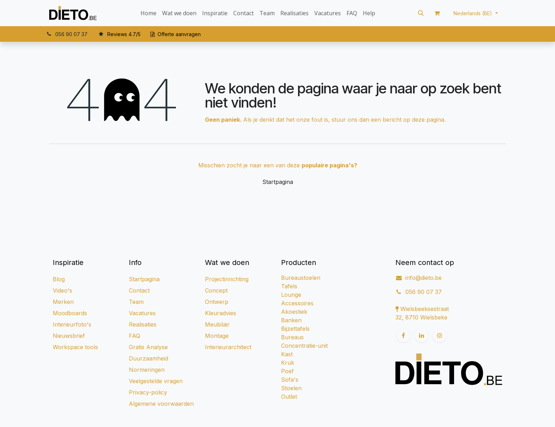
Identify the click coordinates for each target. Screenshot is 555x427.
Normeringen (147, 369)
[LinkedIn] (421, 335)
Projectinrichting (226, 279)
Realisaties (142, 324)
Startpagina (277, 181)
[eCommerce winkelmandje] (437, 13)
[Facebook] (403, 335)
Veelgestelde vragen (156, 381)
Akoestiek (294, 311)
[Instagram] (440, 335)
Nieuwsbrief (69, 335)
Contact (139, 290)
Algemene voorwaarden (161, 403)
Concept (216, 290)
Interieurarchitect (228, 347)
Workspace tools (75, 347)
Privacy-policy (148, 392)
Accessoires (297, 303)
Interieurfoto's (72, 324)
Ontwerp (216, 301)
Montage (217, 335)
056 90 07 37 (423, 291)
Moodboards (70, 313)
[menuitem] (148, 13)
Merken (63, 301)
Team (136, 301)
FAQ (134, 335)
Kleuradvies (220, 313)
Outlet (289, 396)
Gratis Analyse (148, 347)
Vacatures (142, 313)
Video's (62, 290)
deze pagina (428, 119)
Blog (59, 279)
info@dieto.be (423, 277)
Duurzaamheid (148, 358)
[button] (420, 13)
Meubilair (217, 324)
